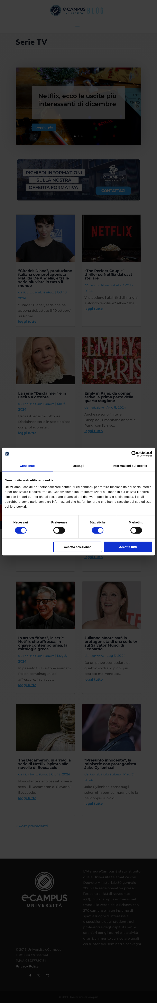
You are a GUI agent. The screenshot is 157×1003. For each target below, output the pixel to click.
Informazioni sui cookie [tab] (129, 465)
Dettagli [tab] (78, 465)
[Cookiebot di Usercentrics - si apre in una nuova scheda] (134, 454)
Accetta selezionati (78, 546)
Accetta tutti (128, 546)
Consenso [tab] (27, 465)
